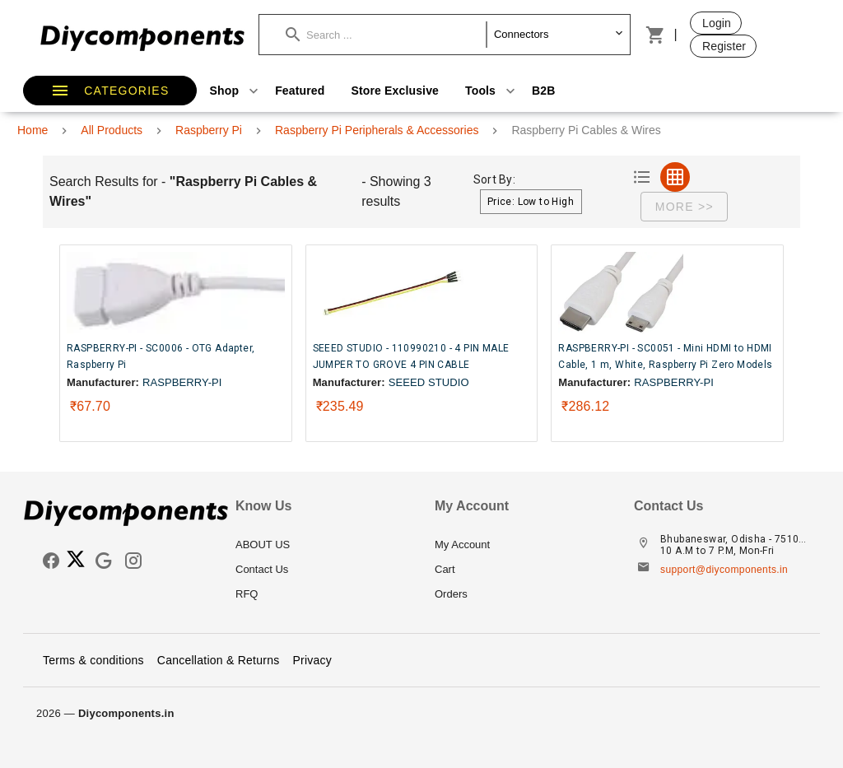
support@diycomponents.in (724, 569)
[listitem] (322, 545)
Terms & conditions (93, 660)
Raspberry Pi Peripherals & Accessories (376, 130)
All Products (111, 130)
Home (32, 130)
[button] (386, 34)
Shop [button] (236, 90)
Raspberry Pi (208, 130)
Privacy (312, 660)
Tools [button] (492, 90)
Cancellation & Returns (218, 660)
